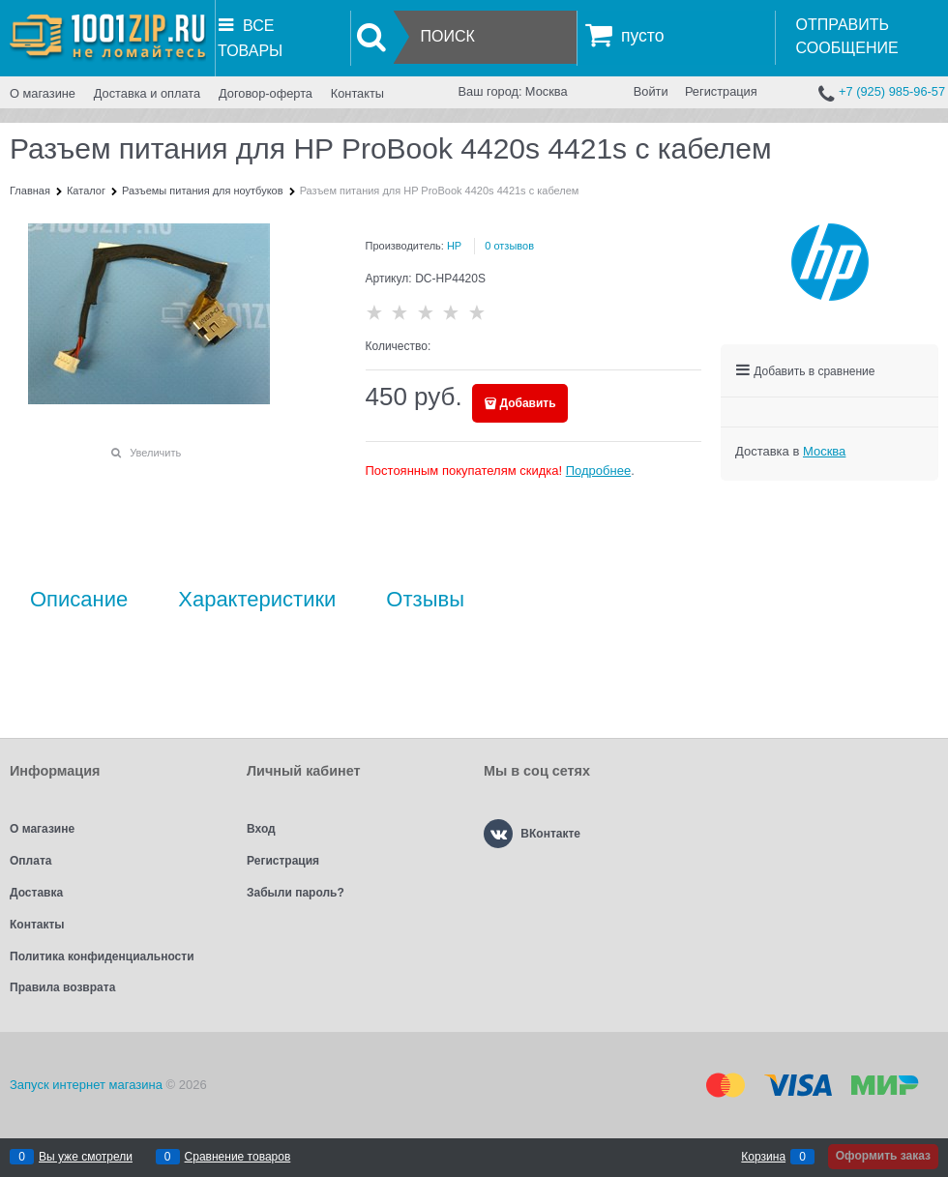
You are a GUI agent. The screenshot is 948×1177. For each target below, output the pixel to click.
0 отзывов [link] (509, 245)
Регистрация (721, 91)
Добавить (528, 403)
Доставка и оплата (147, 93)
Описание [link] (79, 599)
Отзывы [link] (425, 599)
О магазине (42, 93)
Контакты (357, 93)
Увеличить (155, 452)
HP (454, 245)
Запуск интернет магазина (86, 1084)
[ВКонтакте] (498, 833)
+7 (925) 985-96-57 (892, 91)
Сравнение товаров (238, 1156)
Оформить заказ (883, 1155)
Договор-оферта (265, 93)
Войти (651, 91)
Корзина (763, 1156)
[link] (824, 451)
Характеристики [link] (257, 599)
